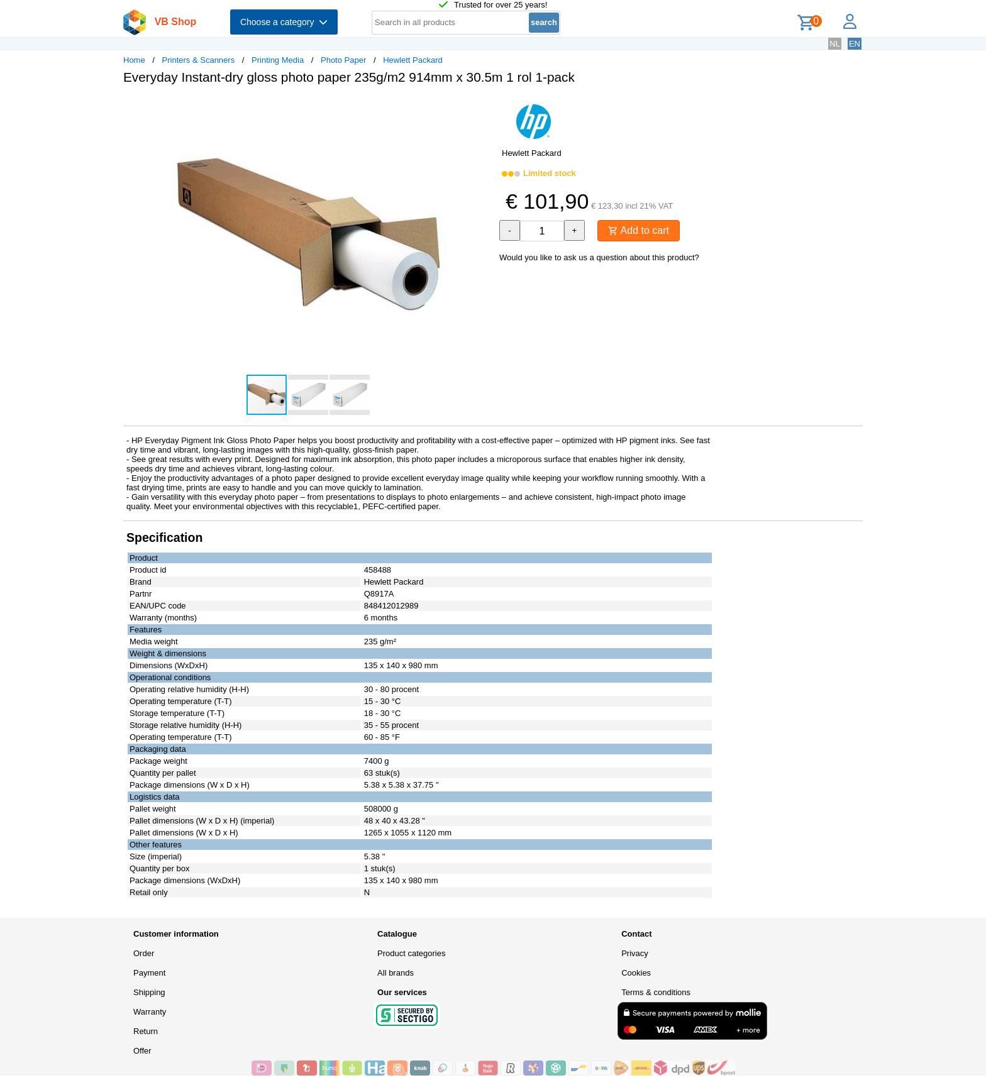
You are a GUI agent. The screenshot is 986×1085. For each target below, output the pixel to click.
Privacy (634, 953)
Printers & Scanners (198, 60)
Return (145, 1031)
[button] (482, 107)
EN (854, 43)
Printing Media (278, 60)
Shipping (149, 992)
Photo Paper (343, 60)
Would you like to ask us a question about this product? (599, 257)
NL (834, 43)
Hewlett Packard (413, 60)
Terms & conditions (655, 992)
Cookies (636, 973)
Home (134, 60)
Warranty (149, 1011)
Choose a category (284, 22)
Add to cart (638, 230)
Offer (142, 1050)
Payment (149, 973)
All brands (395, 973)
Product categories (411, 953)
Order (143, 953)
